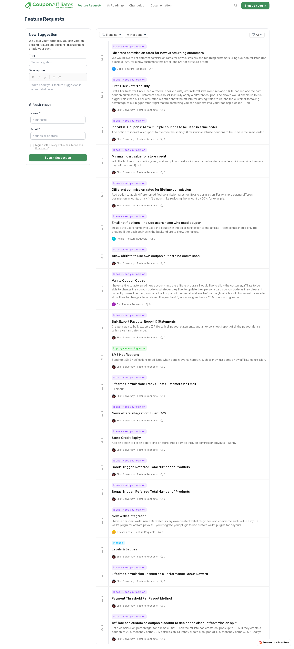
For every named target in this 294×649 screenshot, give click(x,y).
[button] (111, 35)
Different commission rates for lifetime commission (151, 189)
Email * (35, 129)
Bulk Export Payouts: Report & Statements (144, 321)
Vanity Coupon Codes (128, 280)
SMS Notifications (125, 355)
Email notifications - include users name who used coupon (156, 223)
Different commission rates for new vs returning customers (158, 53)
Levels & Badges (124, 549)
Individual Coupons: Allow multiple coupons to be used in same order (164, 127)
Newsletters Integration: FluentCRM (139, 413)
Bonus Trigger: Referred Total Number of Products (151, 467)
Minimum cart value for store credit (139, 156)
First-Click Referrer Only (131, 86)
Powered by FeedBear (274, 642)
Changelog (136, 5)
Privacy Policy (57, 145)
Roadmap (115, 5)
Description (37, 70)
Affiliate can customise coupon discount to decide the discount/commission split (174, 623)
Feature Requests (90, 5)
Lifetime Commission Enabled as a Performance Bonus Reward (160, 574)
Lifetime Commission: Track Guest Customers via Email (154, 384)
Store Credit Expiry (126, 438)
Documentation (161, 5)
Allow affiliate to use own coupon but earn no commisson (156, 256)
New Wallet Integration (129, 516)
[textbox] (58, 90)
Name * (35, 113)
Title (32, 55)
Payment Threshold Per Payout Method (142, 598)
